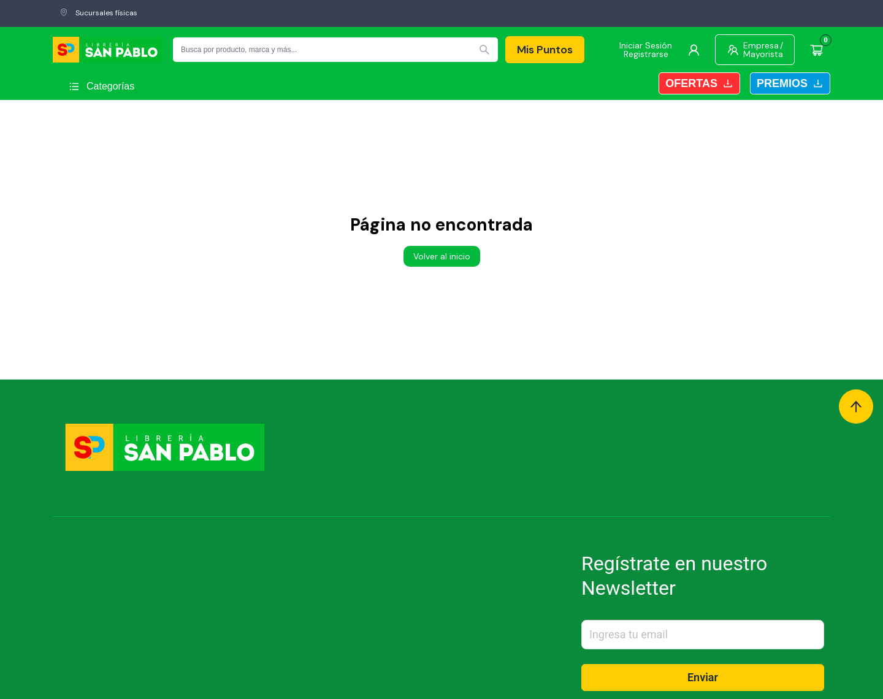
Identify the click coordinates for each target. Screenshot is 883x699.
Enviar (702, 677)
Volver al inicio (441, 256)
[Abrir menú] (101, 86)
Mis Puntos (545, 49)
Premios (790, 83)
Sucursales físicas (98, 13)
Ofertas (699, 83)
